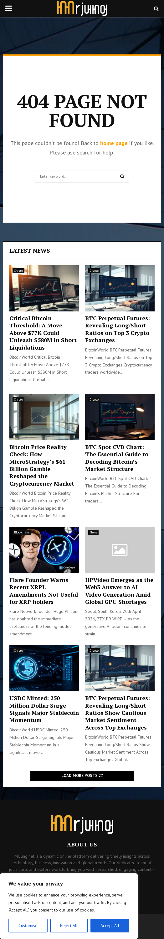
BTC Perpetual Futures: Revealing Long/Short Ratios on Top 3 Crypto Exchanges (117, 329)
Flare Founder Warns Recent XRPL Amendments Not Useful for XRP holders (43, 590)
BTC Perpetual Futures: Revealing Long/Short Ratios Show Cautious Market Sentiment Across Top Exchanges (117, 712)
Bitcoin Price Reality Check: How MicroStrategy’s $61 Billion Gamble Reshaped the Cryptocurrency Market (41, 465)
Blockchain (21, 532)
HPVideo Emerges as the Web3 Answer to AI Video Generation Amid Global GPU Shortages (119, 590)
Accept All (109, 925)
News (93, 532)
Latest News (29, 250)
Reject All (69, 925)
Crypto (18, 271)
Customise (28, 925)
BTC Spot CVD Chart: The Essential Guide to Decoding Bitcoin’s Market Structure (116, 457)
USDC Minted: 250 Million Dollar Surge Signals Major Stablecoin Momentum (44, 709)
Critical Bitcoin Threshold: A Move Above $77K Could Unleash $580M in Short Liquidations (43, 332)
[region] (69, 906)
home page (114, 143)
